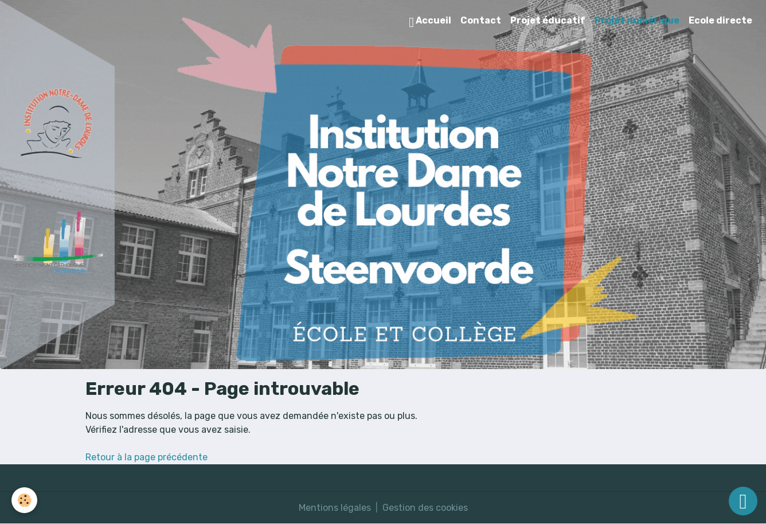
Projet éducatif (547, 20)
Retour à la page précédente (146, 457)
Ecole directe (720, 20)
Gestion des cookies (425, 507)
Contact (480, 20)
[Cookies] (24, 500)
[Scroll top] (743, 501)
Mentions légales (335, 507)
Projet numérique (637, 20)
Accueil (430, 22)
